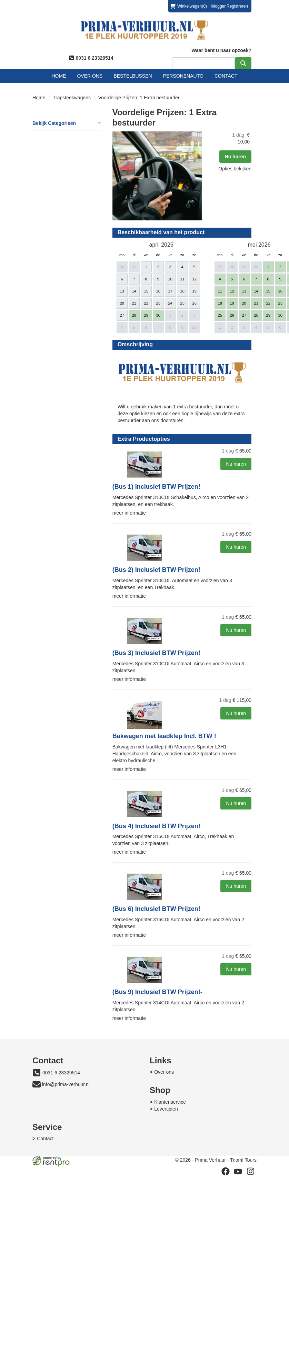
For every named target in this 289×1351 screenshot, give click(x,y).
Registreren (237, 6)
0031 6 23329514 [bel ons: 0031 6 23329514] (61, 1141)
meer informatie (54, 581)
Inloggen (218, 6)
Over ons (90, 76)
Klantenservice (53, 1213)
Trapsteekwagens (72, 97)
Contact (226, 76)
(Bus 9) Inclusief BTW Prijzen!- (83, 1060)
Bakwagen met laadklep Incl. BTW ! (90, 804)
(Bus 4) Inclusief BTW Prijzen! (82, 894)
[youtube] (237, 1283)
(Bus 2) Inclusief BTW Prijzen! (82, 638)
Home (59, 76)
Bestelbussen (133, 76)
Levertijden (49, 1220)
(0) (188, 6)
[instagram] (250, 1283)
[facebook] (225, 1283)
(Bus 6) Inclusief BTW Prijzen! (82, 977)
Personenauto (183, 76)
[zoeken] (243, 63)
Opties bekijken (160, 286)
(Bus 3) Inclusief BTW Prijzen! (82, 721)
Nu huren (160, 274)
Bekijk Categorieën (67, 123)
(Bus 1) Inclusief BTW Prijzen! (82, 555)
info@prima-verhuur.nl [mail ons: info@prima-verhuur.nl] (66, 1153)
